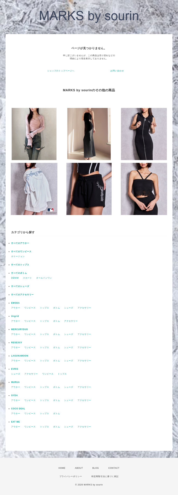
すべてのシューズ (20, 286)
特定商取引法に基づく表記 (105, 476)
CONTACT (113, 468)
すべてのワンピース (21, 251)
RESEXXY (16, 342)
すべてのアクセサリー (22, 294)
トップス (44, 308)
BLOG (95, 468)
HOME (62, 468)
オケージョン (18, 256)
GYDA (14, 395)
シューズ (68, 308)
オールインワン (44, 278)
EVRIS (14, 369)
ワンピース (30, 308)
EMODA (15, 303)
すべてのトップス (20, 264)
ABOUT (79, 468)
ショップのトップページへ (60, 71)
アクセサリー (84, 308)
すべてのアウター (20, 243)
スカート (27, 278)
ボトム (56, 308)
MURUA (15, 382)
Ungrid (15, 316)
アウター (15, 308)
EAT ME (15, 422)
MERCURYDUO (19, 329)
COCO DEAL (18, 408)
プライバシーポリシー (70, 476)
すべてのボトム (19, 273)
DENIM (15, 278)
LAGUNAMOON (19, 356)
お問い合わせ (117, 71)
